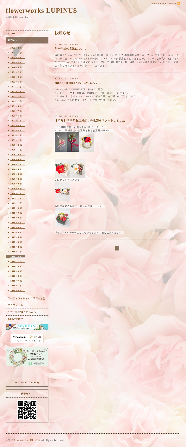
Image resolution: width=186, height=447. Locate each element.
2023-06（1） (17, 82)
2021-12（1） (17, 96)
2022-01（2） (17, 91)
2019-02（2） (17, 247)
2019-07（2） (17, 222)
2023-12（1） (17, 77)
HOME (12, 33)
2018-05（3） (17, 285)
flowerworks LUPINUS (41, 10)
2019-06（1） (17, 227)
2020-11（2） (17, 150)
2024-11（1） (17, 52)
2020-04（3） (17, 179)
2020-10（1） (17, 154)
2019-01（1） (17, 251)
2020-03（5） (17, 184)
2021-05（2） (17, 120)
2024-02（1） (17, 72)
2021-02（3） (17, 135)
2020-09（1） (17, 159)
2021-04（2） (17, 125)
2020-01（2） (17, 193)
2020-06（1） (17, 169)
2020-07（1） (17, 164)
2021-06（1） (17, 116)
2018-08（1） (17, 276)
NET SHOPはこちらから (22, 312)
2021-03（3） (17, 130)
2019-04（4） (17, 237)
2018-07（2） (17, 281)
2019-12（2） (17, 198)
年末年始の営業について (71, 48)
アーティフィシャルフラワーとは (27, 298)
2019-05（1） (17, 232)
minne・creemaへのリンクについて (78, 82)
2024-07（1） (17, 57)
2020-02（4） (17, 188)
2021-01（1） (17, 140)
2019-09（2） (17, 213)
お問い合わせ (15, 318)
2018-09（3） (17, 271)
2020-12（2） (17, 145)
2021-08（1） (17, 106)
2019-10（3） (17, 208)
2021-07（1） (17, 111)
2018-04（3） (17, 290)
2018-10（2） (17, 266)
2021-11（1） (17, 101)
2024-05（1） (17, 62)
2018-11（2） (17, 261)
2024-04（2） (17, 67)
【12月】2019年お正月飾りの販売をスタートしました (90, 120)
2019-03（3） (17, 242)
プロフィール (15, 305)
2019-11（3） (17, 203)
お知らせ (13, 40)
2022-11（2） (17, 86)
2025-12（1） (17, 48)
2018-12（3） (17, 256)
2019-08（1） (17, 218)
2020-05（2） (17, 174)
